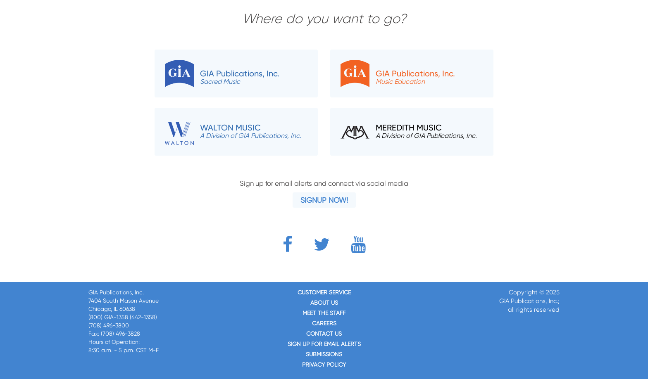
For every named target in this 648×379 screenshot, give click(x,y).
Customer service (324, 292)
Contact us (324, 333)
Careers (324, 323)
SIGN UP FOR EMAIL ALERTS (324, 344)
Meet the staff (324, 313)
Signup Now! (324, 200)
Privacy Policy (324, 364)
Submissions (324, 354)
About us (324, 302)
